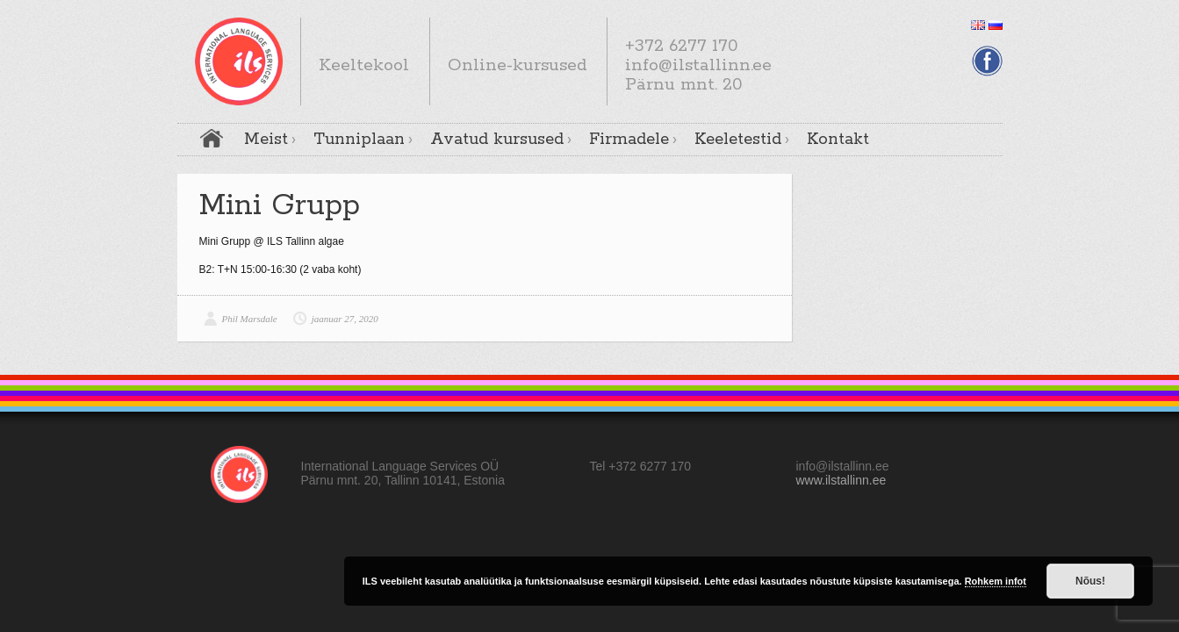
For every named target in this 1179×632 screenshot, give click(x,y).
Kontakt (838, 139)
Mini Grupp (279, 206)
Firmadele (629, 139)
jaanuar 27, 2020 (345, 318)
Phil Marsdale (249, 318)
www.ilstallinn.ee (841, 480)
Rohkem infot (995, 581)
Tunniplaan (359, 139)
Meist (266, 139)
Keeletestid (737, 139)
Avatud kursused (497, 139)
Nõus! (1090, 581)
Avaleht (211, 138)
